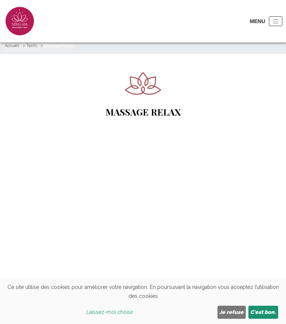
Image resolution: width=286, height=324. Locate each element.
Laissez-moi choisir (109, 312)
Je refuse (231, 312)
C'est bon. (263, 312)
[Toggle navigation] (275, 21)
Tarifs (31, 45)
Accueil (12, 45)
